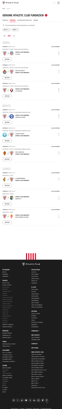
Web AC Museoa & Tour (37, 351)
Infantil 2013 (5, 301)
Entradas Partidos (7, 321)
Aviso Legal (36, 401)
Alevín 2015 (5, 310)
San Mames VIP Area (8, 347)
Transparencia (35, 288)
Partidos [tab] (13, 20)
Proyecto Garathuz (8, 366)
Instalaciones (35, 283)
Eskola (4, 384)
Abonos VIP (34, 266)
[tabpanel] (31, 127)
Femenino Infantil (6, 303)
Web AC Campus (35, 371)
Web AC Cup (34, 373)
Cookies (22, 401)
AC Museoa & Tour (7, 344)
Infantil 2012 (5, 297)
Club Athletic (35, 262)
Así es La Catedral (7, 342)
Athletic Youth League (8, 284)
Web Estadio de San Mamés (38, 349)
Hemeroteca (5, 262)
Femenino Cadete (6, 295)
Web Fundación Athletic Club (39, 361)
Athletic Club (6, 268)
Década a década (36, 301)
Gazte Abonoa (35, 259)
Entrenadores (35, 316)
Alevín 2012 (5, 306)
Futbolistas (34, 306)
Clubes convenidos (7, 364)
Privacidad (28, 401)
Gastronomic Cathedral (9, 351)
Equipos (4, 362)
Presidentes (34, 314)
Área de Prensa (35, 290)
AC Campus (5, 379)
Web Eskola (34, 378)
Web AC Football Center (38, 368)
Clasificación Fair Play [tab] (24, 20)
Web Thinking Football (37, 364)
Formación (5, 371)
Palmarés (34, 304)
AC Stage (4, 382)
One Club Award (36, 327)
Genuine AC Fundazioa (8, 312)
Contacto (34, 333)
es (55, 2)
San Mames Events (7, 349)
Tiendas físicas (6, 335)
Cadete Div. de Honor (7, 292)
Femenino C (5, 282)
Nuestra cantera (7, 358)
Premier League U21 (7, 277)
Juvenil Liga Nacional (7, 288)
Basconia (4, 279)
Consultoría (5, 373)
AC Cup (4, 377)
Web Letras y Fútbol (37, 366)
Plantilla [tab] (5, 20)
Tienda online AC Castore (9, 333)
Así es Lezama (5, 360)
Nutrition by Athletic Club (38, 381)
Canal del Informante (37, 292)
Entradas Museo (7, 326)
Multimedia (5, 259)
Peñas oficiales (35, 264)
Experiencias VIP (6, 324)
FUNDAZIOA (34, 320)
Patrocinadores (36, 285)
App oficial (34, 338)
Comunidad (34, 269)
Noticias (4, 257)
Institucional (35, 275)
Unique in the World (37, 344)
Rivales (33, 309)
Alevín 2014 (5, 308)
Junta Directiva (35, 280)
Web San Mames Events (37, 359)
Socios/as (34, 257)
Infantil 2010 (5, 299)
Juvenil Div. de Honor (7, 286)
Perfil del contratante (37, 295)
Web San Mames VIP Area (38, 354)
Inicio (3, 8)
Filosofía (34, 278)
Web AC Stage (35, 376)
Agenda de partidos (8, 315)
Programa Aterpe (36, 329)
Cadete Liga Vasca (6, 290)
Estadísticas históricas (38, 311)
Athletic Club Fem (7, 271)
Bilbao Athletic (6, 273)
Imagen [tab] (35, 20)
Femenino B (5, 275)
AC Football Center (7, 369)
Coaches (4, 375)
